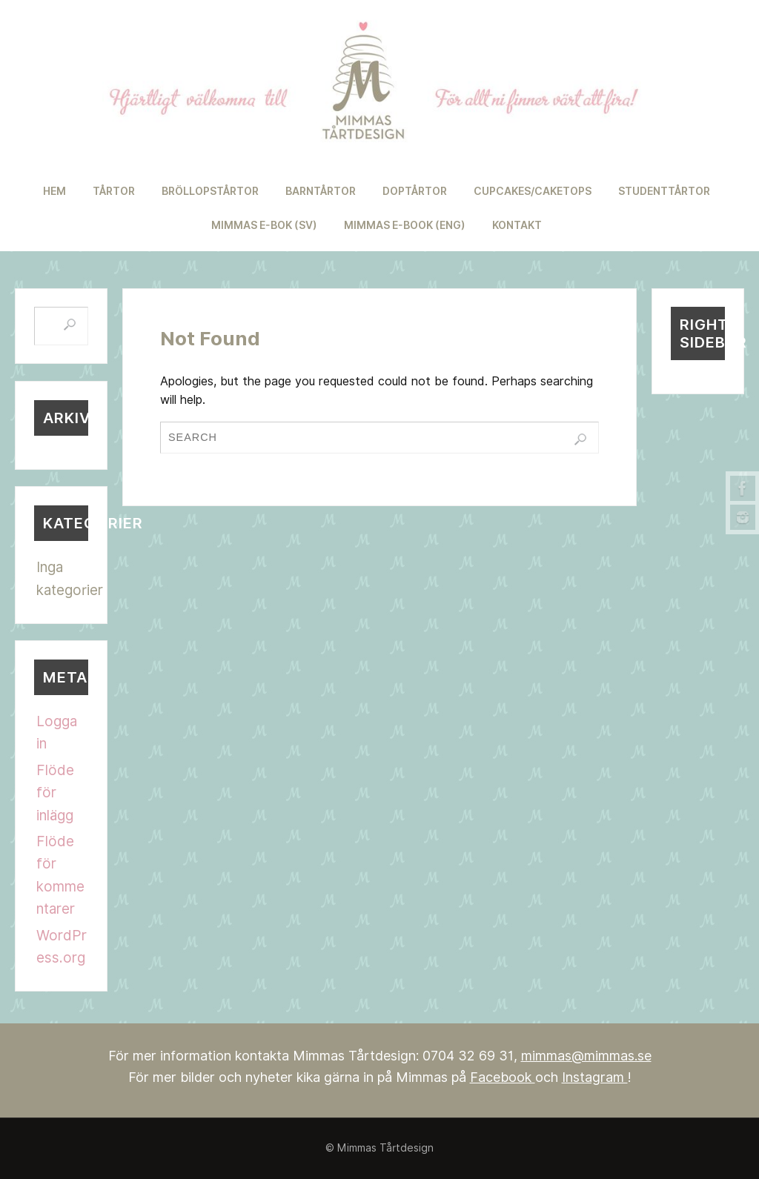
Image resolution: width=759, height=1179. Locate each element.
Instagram (595, 1077)
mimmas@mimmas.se (586, 1055)
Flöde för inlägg (55, 792)
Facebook (502, 1077)
